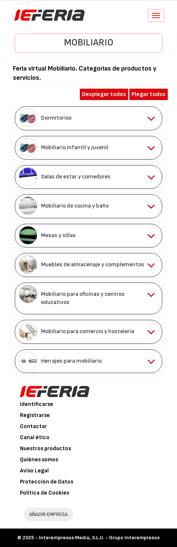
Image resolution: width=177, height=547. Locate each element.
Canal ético (35, 437)
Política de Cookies (44, 492)
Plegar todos (149, 94)
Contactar (33, 426)
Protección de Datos (46, 481)
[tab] (88, 118)
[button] (88, 118)
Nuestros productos (45, 448)
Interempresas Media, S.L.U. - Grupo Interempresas (99, 537)
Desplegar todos (104, 94)
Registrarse (35, 415)
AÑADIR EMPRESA (48, 514)
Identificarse (36, 404)
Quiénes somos (39, 459)
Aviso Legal (34, 470)
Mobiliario (88, 42)
